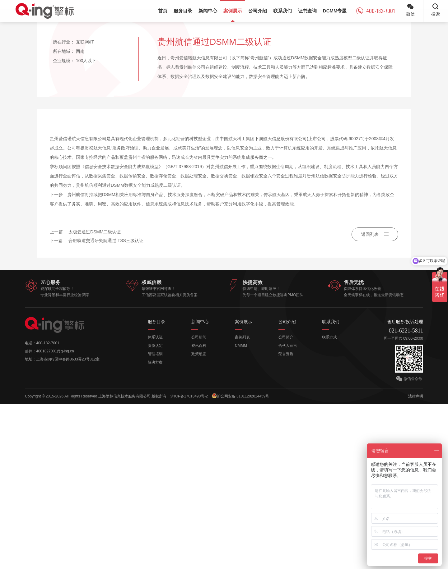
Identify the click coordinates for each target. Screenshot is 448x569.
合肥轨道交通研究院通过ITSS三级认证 (105, 405)
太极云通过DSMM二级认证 (94, 397)
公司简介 (285, 502)
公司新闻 (198, 502)
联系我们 (330, 486)
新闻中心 (200, 486)
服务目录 (156, 486)
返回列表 (375, 399)
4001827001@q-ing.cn (55, 516)
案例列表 (242, 502)
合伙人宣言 (287, 510)
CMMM (241, 510)
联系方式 (329, 502)
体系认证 (155, 502)
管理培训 (155, 519)
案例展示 (243, 486)
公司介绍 (287, 486)
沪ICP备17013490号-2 (189, 561)
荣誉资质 (285, 519)
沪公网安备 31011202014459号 (241, 560)
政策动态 (198, 519)
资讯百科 (198, 510)
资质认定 (155, 510)
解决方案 (155, 527)
